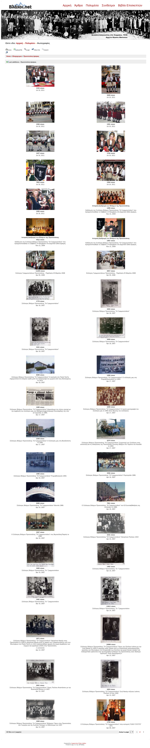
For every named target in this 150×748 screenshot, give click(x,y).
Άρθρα (79, 5)
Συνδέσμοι (108, 5)
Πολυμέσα (92, 5)
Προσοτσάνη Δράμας (31, 56)
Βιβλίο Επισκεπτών (129, 5)
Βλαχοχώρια (17, 56)
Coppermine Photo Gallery (78, 743)
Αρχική (67, 5)
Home (8, 56)
